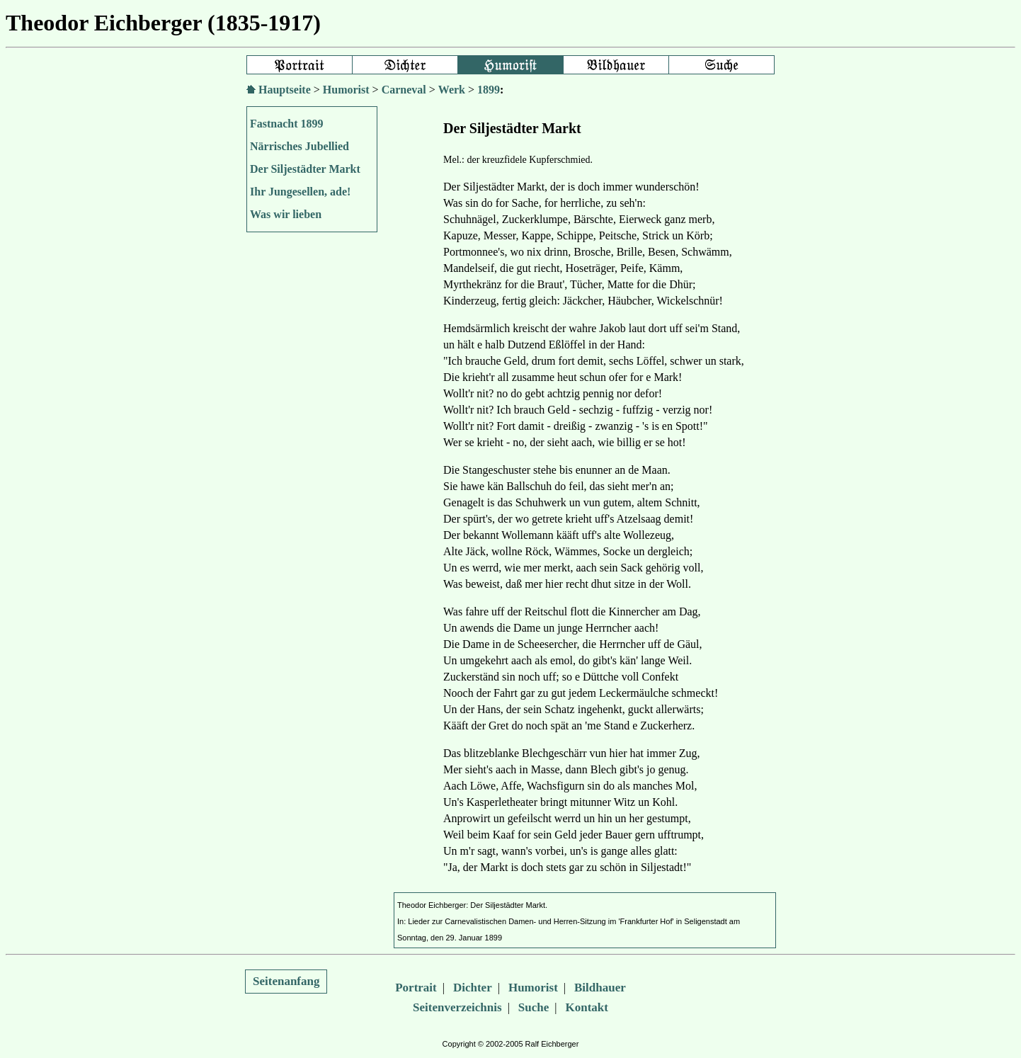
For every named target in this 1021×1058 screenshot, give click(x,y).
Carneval (404, 90)
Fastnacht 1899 (287, 124)
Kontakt (587, 1007)
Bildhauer (600, 987)
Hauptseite (284, 90)
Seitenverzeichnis (457, 1007)
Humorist (346, 90)
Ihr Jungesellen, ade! (300, 192)
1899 (488, 90)
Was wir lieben (285, 214)
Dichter (472, 987)
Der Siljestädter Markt (305, 169)
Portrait (416, 987)
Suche (533, 1007)
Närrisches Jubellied (299, 146)
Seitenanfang (286, 981)
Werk (451, 90)
